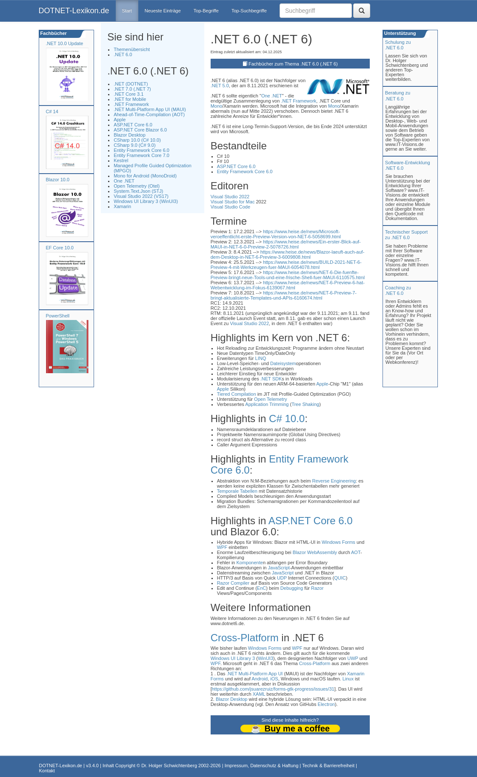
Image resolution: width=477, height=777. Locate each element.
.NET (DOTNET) (131, 83)
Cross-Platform (245, 637)
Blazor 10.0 (58, 179)
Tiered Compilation (236, 394)
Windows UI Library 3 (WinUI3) (146, 201)
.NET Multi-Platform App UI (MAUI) (150, 109)
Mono (217, 106)
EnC (261, 588)
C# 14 (52, 111)
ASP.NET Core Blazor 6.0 (140, 129)
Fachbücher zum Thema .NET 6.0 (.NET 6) (293, 63)
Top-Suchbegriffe (249, 10)
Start (127, 10)
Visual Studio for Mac (233, 201)
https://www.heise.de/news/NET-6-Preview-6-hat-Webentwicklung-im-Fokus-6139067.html (288, 285)
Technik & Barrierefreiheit (328, 765)
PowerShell (58, 315)
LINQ (260, 358)
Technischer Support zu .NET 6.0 (406, 234)
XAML (259, 694)
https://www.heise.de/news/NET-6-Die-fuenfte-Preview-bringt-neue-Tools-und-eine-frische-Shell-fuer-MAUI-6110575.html (288, 275)
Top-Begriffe (206, 10)
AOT (355, 552)
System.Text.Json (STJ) (138, 191)
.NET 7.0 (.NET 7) (132, 88)
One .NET (124, 180)
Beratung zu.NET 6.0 (397, 95)
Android (259, 678)
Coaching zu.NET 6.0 (398, 290)
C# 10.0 (287, 418)
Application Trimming (266, 404)
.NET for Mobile (130, 99)
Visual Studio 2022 (230, 196)
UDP (282, 577)
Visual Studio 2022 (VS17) (141, 196)
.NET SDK (271, 378)
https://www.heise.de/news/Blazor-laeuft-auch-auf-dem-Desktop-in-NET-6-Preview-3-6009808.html (288, 254)
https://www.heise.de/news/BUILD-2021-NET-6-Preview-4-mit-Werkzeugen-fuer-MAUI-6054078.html (286, 265)
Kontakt (47, 770)
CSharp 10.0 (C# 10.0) (137, 140)
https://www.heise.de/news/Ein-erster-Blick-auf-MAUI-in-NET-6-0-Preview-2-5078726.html (286, 244)
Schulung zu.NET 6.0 (398, 45)
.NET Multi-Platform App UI (255, 673)
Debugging (291, 588)
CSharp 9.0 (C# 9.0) (134, 145)
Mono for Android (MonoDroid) (145, 175)
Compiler (240, 583)
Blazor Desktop (130, 134)
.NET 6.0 (123, 54)
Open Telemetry (270, 399)
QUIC (340, 577)
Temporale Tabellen (237, 491)
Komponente (250, 562)
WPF (222, 547)
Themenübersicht (132, 49)
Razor (223, 583)
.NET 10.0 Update (64, 43)
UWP (352, 658)
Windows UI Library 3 (233, 658)
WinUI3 (265, 658)
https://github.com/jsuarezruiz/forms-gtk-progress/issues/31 (273, 688)
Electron (326, 704)
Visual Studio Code (230, 206)
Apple (120, 119)
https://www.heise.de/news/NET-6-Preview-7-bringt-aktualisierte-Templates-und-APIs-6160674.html (284, 295)
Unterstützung (399, 33)
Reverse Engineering (334, 480)
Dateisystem (283, 363)
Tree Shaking (305, 404)
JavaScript (279, 567)
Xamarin (122, 206)
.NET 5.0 (220, 85)
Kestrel (121, 160)
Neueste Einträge (163, 10)
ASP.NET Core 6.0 (133, 124)
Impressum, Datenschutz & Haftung (262, 765)
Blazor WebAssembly (315, 552)
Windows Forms (338, 542)
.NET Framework (131, 104)
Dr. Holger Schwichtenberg (169, 765)
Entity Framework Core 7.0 (141, 155)
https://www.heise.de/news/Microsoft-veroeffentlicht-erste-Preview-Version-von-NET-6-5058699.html (276, 234)
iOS (274, 678)
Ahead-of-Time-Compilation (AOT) (149, 114)
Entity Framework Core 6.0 (141, 150)
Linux (348, 678)
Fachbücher (53, 33)
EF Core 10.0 (60, 247)
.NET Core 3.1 (128, 94)
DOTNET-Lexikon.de (74, 10)
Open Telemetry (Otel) (137, 186)
